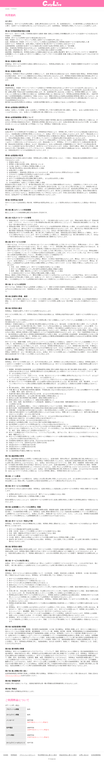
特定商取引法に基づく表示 (47, 755)
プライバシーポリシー (13, 675)
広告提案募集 (96, 755)
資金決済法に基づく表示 (68, 755)
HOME (5, 755)
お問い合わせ (84, 755)
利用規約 (14, 755)
